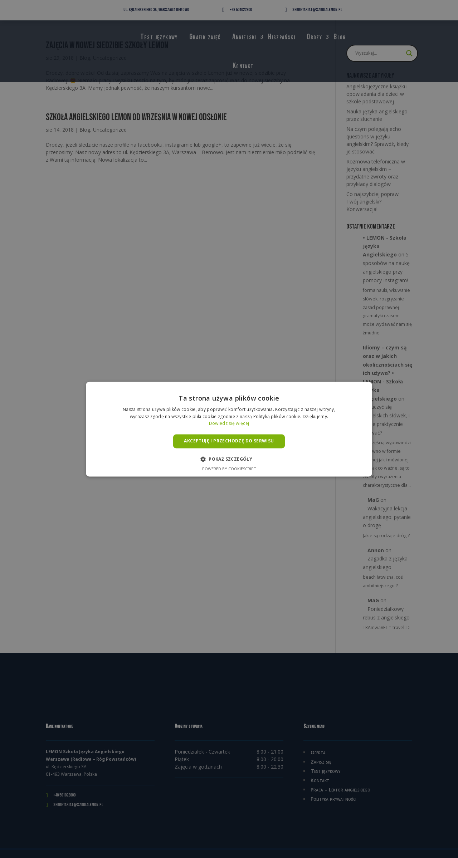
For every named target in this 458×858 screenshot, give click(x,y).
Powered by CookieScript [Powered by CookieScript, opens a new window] (229, 468)
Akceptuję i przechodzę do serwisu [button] (229, 441)
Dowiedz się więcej (229, 424)
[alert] (229, 429)
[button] (229, 458)
